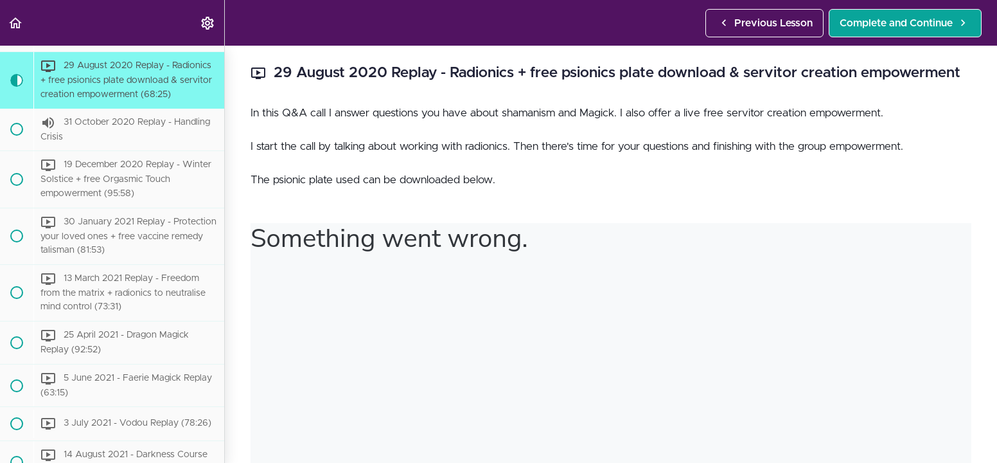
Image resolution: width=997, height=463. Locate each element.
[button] (16, 23)
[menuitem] (208, 23)
